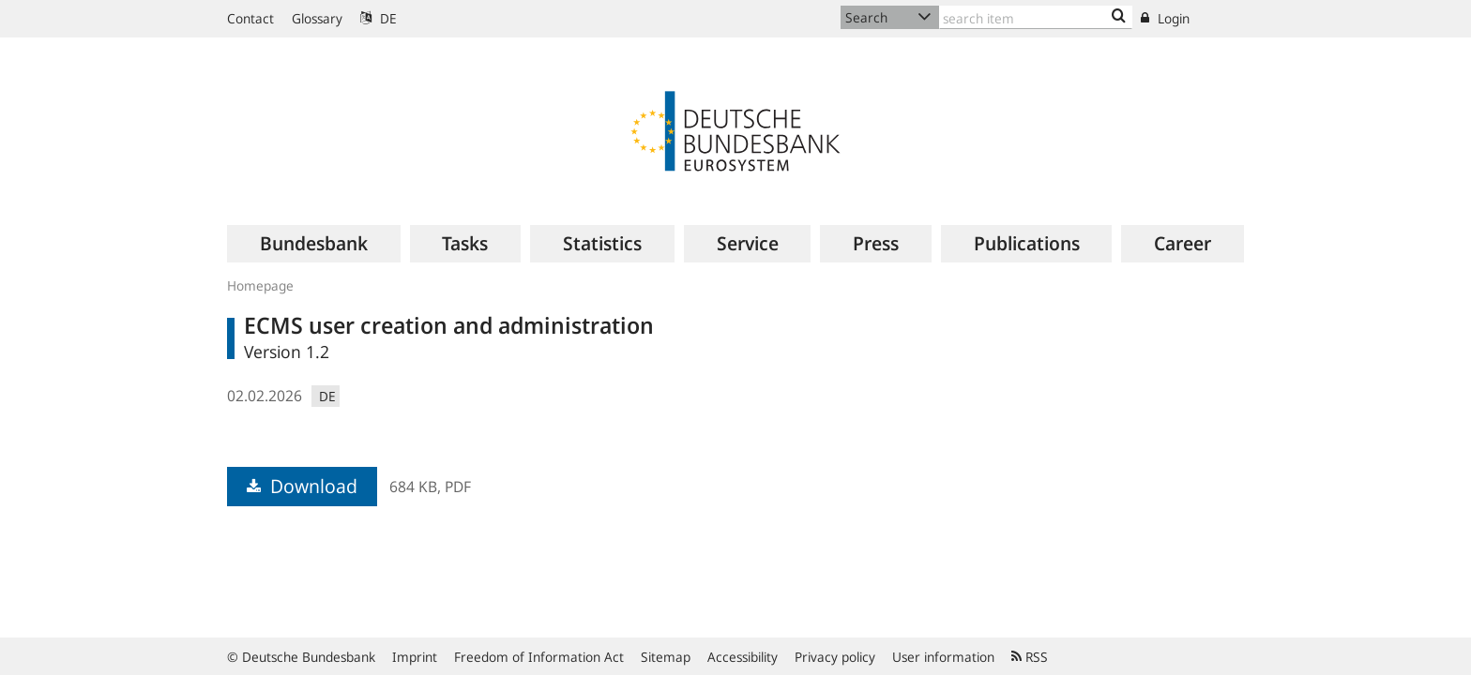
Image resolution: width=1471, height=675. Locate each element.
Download (302, 486)
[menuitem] (314, 243)
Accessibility (742, 657)
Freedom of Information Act (539, 657)
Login (1165, 18)
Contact (250, 18)
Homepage (260, 285)
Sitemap (665, 657)
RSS (1029, 657)
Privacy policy (835, 657)
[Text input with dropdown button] (1035, 17)
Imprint (414, 657)
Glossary (317, 18)
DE (378, 18)
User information (943, 657)
